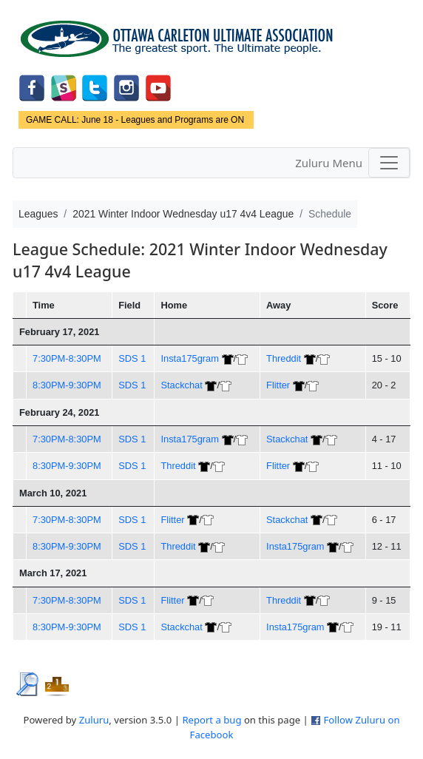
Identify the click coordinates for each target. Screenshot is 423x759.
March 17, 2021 (53, 572)
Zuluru (94, 719)
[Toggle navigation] (389, 163)
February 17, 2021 (59, 331)
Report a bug (211, 719)
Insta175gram (189, 358)
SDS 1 (132, 358)
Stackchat (181, 385)
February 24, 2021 (59, 412)
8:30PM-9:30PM (67, 385)
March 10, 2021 (53, 493)
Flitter (278, 385)
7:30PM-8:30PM (67, 358)
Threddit (283, 358)
